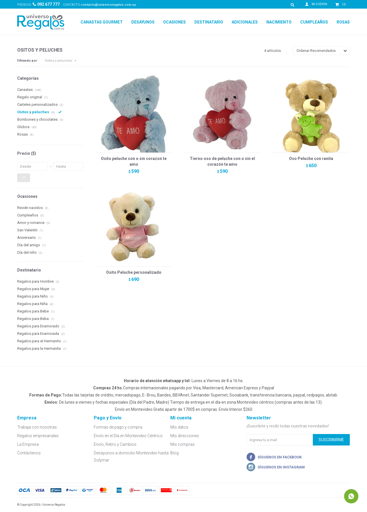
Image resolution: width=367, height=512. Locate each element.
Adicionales (245, 22)
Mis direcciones (184, 435)
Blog (174, 453)
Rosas (343, 22)
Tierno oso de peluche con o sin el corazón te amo (222, 161)
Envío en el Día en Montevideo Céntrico (128, 435)
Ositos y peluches (58, 60)
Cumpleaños (314, 22)
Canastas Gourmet (102, 22)
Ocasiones (174, 22)
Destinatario (208, 22)
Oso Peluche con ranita (311, 158)
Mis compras (182, 444)
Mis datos (179, 427)
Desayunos (143, 22)
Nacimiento (279, 22)
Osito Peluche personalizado (133, 272)
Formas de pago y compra (118, 427)
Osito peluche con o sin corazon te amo (134, 161)
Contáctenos (29, 453)
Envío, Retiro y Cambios (115, 444)
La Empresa (28, 444)
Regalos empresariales (38, 435)
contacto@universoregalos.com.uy (108, 5)
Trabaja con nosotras (37, 427)
